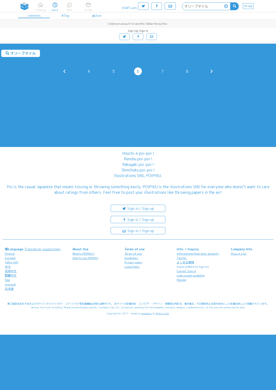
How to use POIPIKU (85, 258)
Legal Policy (132, 267)
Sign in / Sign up (138, 208)
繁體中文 (10, 275)
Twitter (182, 258)
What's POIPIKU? (83, 254)
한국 (8, 267)
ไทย (7, 280)
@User (97, 15)
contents (34, 15)
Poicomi (181, 280)
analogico (146, 313)
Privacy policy (133, 262)
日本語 (9, 289)
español (10, 258)
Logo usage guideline (191, 275)
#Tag (65, 15)
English (10, 254)
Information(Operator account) (198, 254)
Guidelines (131, 258)
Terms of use (133, 254)
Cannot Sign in (186, 271)
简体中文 (10, 271)
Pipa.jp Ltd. (238, 254)
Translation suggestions (42, 249)
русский (10, 284)
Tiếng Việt (11, 262)
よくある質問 (185, 262)
